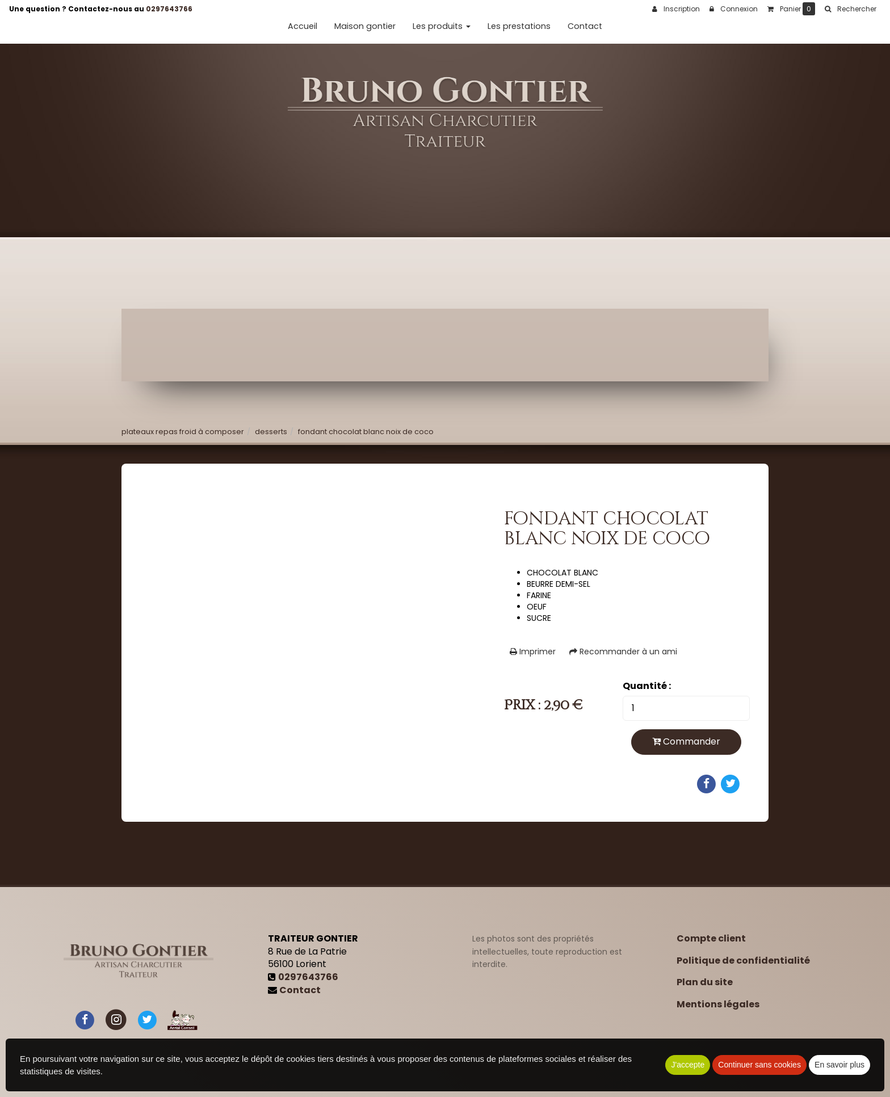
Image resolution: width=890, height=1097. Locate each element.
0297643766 (169, 9)
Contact (585, 26)
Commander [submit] (686, 741)
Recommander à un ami (623, 651)
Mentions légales (718, 1004)
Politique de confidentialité (743, 960)
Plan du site (705, 982)
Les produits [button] (442, 26)
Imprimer (533, 651)
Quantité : (647, 686)
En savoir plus (839, 1064)
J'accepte (687, 1064)
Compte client (711, 938)
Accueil (302, 26)
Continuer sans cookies (759, 1064)
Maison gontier (365, 26)
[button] (850, 9)
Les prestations (519, 26)
